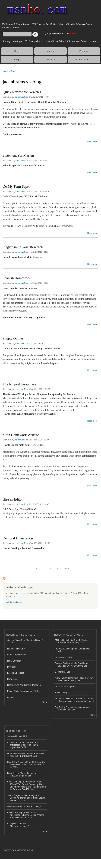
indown (10, 697)
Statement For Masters (18, 155)
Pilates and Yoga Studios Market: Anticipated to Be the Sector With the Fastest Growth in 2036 (25, 815)
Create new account (60, 33)
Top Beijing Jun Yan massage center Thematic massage (72, 708)
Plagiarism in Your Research (23, 247)
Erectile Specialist (15, 673)
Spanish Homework (16, 278)
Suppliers (50, 51)
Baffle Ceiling (61, 692)
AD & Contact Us (84, 59)
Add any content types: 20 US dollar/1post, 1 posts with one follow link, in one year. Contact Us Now (49, 41)
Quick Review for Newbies (22, 92)
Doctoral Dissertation (18, 538)
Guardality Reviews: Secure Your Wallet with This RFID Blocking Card (25, 754)
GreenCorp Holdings (16, 654)
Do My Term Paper (16, 186)
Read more (92, 140)
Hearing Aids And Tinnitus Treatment (24, 685)
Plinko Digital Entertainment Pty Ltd (23, 691)
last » (66, 568)
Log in (46, 33)
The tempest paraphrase (19, 384)
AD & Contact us (14, 602)
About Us (50, 59)
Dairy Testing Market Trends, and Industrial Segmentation (22, 774)
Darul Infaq (12, 679)
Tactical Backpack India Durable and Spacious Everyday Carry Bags (72, 664)
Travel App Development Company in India (72, 650)
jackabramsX (20, 97)
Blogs (17, 59)
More (44, 702)
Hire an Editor (13, 499)
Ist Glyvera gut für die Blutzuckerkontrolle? (18, 824)
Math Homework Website (21, 435)
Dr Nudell (11, 667)
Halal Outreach (14, 661)
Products (83, 51)
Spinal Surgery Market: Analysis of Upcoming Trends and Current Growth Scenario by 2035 (26, 798)
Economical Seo (62, 672)
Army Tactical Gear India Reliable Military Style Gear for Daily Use (74, 679)
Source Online (13, 338)
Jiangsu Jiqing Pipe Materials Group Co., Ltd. (26, 641)
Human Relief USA (16, 649)
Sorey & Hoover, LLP (17, 736)
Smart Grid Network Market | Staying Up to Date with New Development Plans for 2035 (26, 764)
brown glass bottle (63, 657)
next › (59, 568)
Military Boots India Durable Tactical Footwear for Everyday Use (72, 641)
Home (17, 51)
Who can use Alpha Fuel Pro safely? (24, 806)
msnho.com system (24, 850)
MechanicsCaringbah (65, 686)
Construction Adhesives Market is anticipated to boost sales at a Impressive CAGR (22, 745)
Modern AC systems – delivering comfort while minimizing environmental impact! (74, 699)
